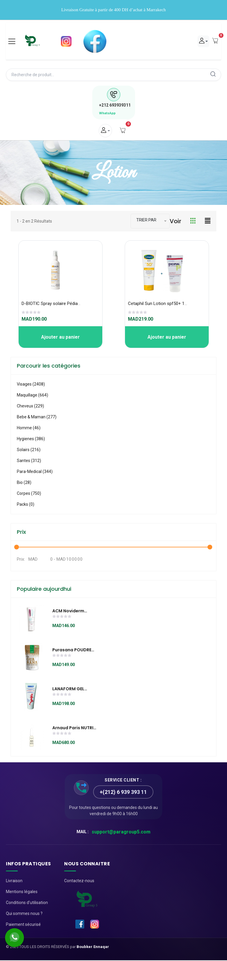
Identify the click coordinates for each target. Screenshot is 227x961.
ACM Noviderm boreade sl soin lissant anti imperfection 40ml (72, 611)
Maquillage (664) (32, 395)
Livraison (14, 881)
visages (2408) (31, 384)
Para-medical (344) (35, 472)
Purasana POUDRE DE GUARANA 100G (71, 650)
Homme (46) (28, 428)
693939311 (115, 105)
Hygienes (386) (31, 439)
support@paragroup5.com (121, 832)
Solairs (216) (28, 450)
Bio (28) (24, 483)
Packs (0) (25, 504)
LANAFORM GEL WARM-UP (68, 689)
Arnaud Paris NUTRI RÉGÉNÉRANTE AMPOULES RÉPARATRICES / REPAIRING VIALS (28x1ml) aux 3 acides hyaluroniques (72, 728)
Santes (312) (29, 461)
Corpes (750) (29, 494)
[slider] (31, 313)
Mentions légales (22, 892)
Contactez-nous (79, 881)
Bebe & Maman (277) (36, 417)
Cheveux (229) (30, 406)
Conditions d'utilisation (27, 903)
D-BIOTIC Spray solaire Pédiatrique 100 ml (62, 304)
